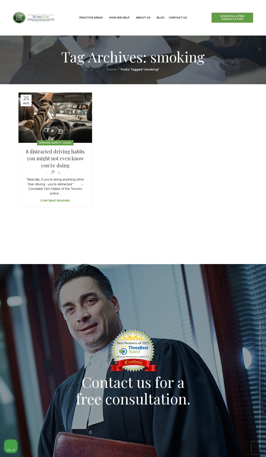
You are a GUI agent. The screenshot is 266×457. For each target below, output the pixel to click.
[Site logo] (33, 17)
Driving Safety (50, 142)
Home (111, 69)
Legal (67, 142)
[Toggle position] (243, 325)
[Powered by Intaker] (230, 448)
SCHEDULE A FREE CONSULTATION (232, 18)
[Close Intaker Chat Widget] (252, 325)
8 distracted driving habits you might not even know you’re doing (55, 158)
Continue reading (55, 200)
